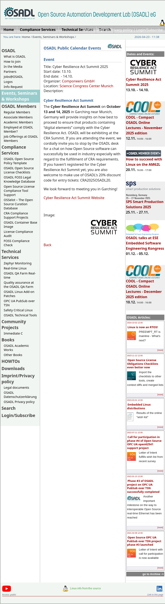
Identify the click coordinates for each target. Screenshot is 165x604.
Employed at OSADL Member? (18, 129)
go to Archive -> (153, 574)
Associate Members (18, 117)
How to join (12, 61)
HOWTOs (11, 361)
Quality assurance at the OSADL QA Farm (19, 284)
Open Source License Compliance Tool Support (19, 190)
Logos (8, 82)
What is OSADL (15, 56)
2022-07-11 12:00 (135, 432)
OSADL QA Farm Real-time (20, 275)
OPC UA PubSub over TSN (19, 303)
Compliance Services (14, 150)
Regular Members (17, 112)
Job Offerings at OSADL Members (21, 138)
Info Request (13, 87)
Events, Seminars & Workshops (53, 37)
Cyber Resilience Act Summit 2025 (143, 80)
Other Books (13, 355)
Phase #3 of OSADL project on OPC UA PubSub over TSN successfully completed (143, 486)
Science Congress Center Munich (86, 86)
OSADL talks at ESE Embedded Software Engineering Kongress (145, 241)
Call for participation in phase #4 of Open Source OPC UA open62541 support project (144, 442)
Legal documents (16, 387)
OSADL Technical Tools (20, 315)
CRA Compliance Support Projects (16, 215)
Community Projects (14, 324)
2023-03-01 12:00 (135, 400)
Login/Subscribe (149, 29)
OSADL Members (19, 106)
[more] (160, 350)
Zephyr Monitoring (18, 263)
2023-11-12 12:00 (135, 356)
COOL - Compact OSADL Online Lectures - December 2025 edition (144, 287)
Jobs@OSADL (13, 77)
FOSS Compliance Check (17, 243)
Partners (10, 71)
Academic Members (18, 122)
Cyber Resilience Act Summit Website (74, 197)
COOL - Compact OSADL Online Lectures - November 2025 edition (144, 123)
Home (88, 29)
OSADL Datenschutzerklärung (20, 394)
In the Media (13, 66)
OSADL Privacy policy (19, 402)
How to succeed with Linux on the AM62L (144, 160)
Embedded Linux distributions (139, 406)
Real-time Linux (15, 268)
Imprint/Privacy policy (115, 29)
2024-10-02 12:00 (135, 323)
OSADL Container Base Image (20, 224)
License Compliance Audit (18, 234)
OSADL (9, 50)
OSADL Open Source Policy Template (19, 161)
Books (8, 340)
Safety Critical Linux (18, 310)
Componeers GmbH (78, 81)
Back (47, 244)
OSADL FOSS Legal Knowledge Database (19, 179)
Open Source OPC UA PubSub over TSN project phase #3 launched (144, 541)
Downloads (13, 368)
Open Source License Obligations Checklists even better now (142, 363)
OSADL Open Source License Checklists (19, 170)
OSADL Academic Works (16, 348)
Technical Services (11, 254)
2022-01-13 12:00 (135, 476)
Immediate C (13, 333)
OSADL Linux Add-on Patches (19, 294)
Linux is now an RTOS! (143, 327)
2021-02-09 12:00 (135, 533)
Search (9, 408)
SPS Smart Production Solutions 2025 (145, 202)
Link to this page (155, 594)
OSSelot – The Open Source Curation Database (18, 204)
